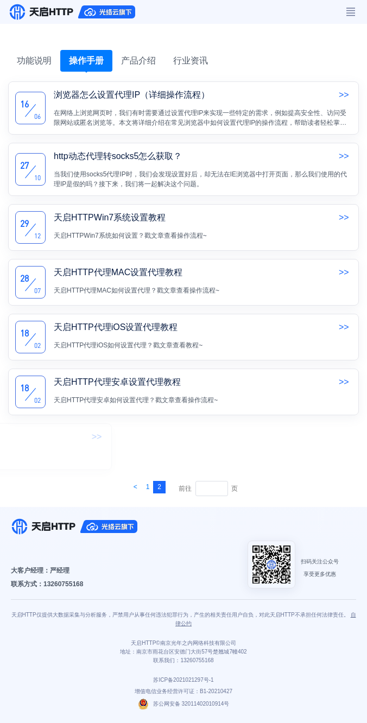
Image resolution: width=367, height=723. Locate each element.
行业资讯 (190, 60)
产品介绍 (138, 60)
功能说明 (34, 60)
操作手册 (86, 60)
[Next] (135, 487)
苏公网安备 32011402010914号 (184, 704)
